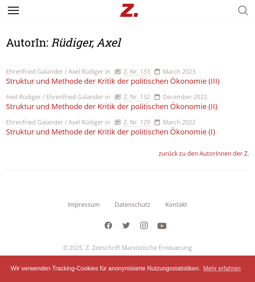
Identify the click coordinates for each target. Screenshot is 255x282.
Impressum (84, 204)
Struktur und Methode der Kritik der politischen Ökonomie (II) (111, 106)
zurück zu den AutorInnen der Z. (204, 153)
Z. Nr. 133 (137, 71)
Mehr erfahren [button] (222, 268)
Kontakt (176, 204)
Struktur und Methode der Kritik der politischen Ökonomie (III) (113, 81)
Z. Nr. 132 (137, 97)
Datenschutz (132, 204)
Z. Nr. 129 (137, 122)
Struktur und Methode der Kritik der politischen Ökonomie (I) (110, 132)
